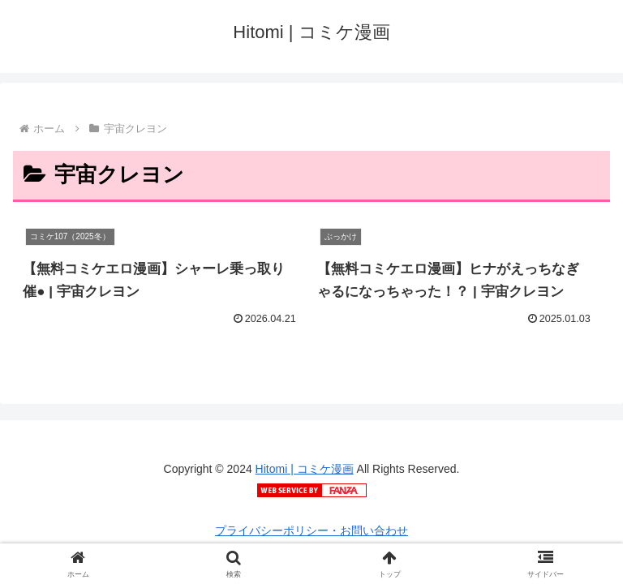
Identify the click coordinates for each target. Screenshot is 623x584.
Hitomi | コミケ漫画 (305, 468)
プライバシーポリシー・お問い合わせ (311, 530)
